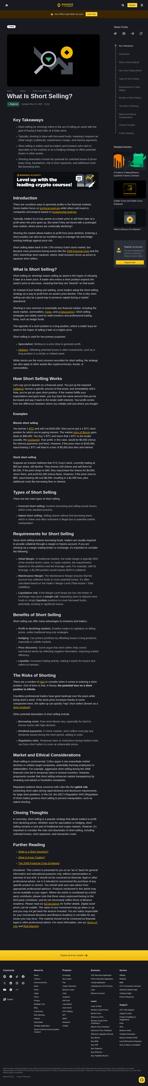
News (36, 986)
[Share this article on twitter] (115, 33)
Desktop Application (42, 1026)
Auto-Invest (67, 1008)
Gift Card (66, 1001)
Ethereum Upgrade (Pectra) (102, 1034)
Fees (121, 1023)
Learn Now (91, 14)
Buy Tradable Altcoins (99, 1056)
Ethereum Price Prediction (101, 1030)
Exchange (66, 975)
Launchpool (67, 1004)
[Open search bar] (122, 5)
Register (132, 5)
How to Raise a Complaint (129, 1045)
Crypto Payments (69, 986)
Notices (37, 1019)
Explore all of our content (74, 955)
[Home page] (65, 5)
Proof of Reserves (126, 997)
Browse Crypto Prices (99, 1010)
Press (36, 990)
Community (38, 1011)
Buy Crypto (66, 979)
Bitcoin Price (96, 1013)
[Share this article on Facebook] (123, 33)
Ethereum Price (97, 1017)
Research (66, 1022)
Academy (66, 997)
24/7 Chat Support (126, 1010)
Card (64, 993)
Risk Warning (39, 1015)
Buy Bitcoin (95, 1038)
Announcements (40, 982)
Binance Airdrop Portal (128, 1038)
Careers (37, 979)
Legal (36, 993)
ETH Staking (67, 1011)
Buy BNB (94, 1041)
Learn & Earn (96, 1006)
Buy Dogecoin (96, 1048)
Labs (93, 990)
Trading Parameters (127, 1034)
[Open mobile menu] (142, 5)
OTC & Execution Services (130, 986)
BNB (121, 982)
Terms (36, 997)
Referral (122, 979)
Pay (64, 982)
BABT (64, 1019)
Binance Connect (98, 993)
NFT (64, 1015)
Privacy (37, 1001)
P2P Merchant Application (101, 975)
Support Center (125, 1013)
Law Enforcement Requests (130, 1041)
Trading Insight (125, 993)
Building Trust (39, 1004)
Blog (36, 1008)
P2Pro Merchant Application (102, 979)
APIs (121, 1027)
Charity (65, 1026)
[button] (141, 5)
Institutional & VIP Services (102, 986)
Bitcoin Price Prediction (100, 1027)
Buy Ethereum (96, 1052)
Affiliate (122, 975)
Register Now (129, 262)
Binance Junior (68, 990)
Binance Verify (125, 1030)
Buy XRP (94, 1045)
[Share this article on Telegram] (132, 33)
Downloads (38, 1022)
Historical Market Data (128, 990)
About (36, 975)
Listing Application (98, 982)
